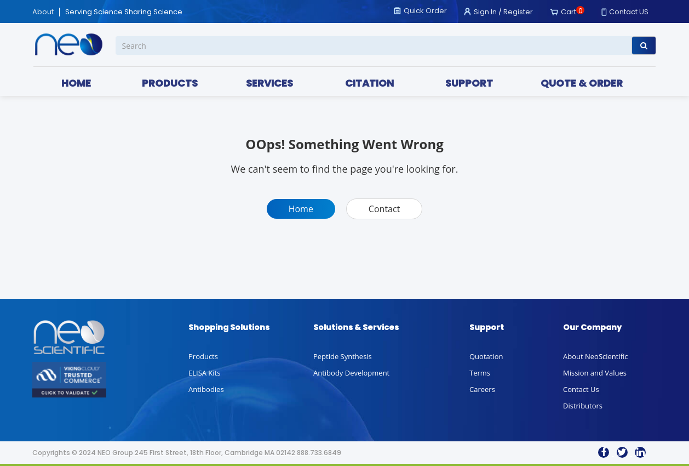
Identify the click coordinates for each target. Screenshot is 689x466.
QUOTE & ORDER (582, 83)
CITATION (369, 83)
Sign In (485, 12)
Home (301, 209)
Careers (482, 389)
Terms (479, 373)
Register (518, 12)
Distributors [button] (582, 406)
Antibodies (206, 389)
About (43, 12)
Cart (568, 12)
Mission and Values (595, 373)
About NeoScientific (595, 356)
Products (203, 356)
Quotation (486, 356)
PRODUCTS (170, 83)
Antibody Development (351, 373)
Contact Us (581, 389)
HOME (76, 83)
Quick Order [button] (425, 10)
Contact (384, 209)
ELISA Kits (204, 373)
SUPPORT (469, 83)
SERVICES (269, 83)
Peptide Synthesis (342, 356)
